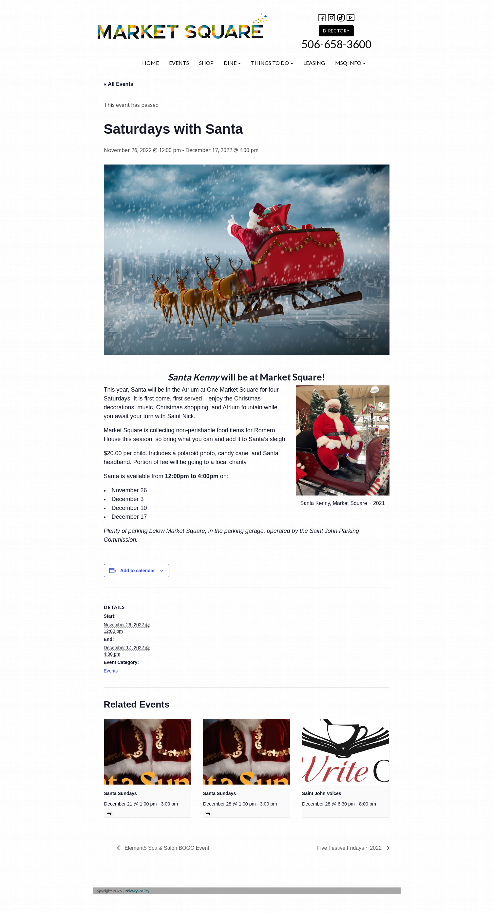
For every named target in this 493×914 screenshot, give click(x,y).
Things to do (272, 63)
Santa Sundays (120, 793)
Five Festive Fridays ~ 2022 (350, 848)
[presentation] (147, 752)
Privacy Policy (136, 890)
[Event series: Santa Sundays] (109, 814)
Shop (206, 63)
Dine (232, 63)
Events (179, 63)
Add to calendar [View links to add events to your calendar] (137, 570)
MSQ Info (350, 63)
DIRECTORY (336, 30)
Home (150, 63)
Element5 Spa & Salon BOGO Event (166, 848)
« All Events (118, 84)
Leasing (314, 63)
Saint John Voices (321, 793)
